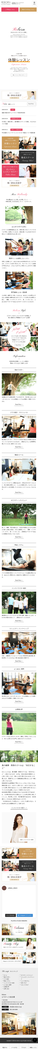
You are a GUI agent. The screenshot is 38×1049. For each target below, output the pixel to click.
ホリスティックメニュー (27, 975)
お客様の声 (6, 986)
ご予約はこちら (10, 9)
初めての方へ (7, 977)
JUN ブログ (24, 983)
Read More (31, 103)
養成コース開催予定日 (16, 129)
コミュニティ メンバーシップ (27, 978)
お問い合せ (6, 988)
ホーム (5, 975)
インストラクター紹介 (9, 983)
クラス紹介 (6, 979)
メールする (14, 1047)
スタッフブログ (24, 985)
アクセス (23, 1047)
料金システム (7, 981)
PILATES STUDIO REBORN (19, 921)
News (12, 109)
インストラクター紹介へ (18, 807)
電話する (4, 1047)
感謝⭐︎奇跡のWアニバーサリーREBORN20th (13, 112)
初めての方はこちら (28, 9)
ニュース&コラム (25, 981)
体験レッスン (33, 1047)
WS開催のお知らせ (15, 118)
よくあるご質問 (7, 985)
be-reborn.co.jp (18, 1040)
